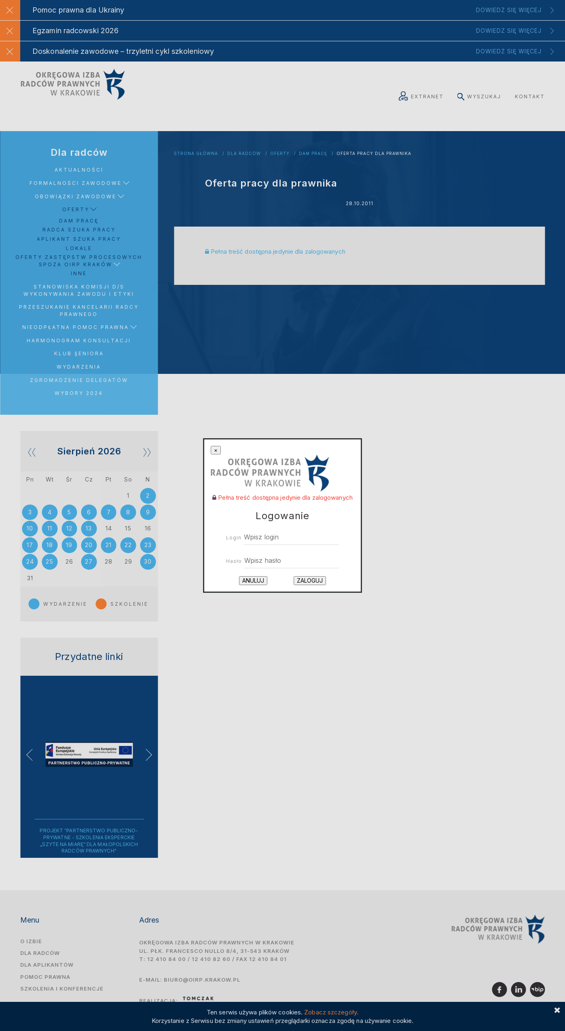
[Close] (216, 450)
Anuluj (253, 580)
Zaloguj (310, 580)
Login (233, 538)
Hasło (234, 561)
